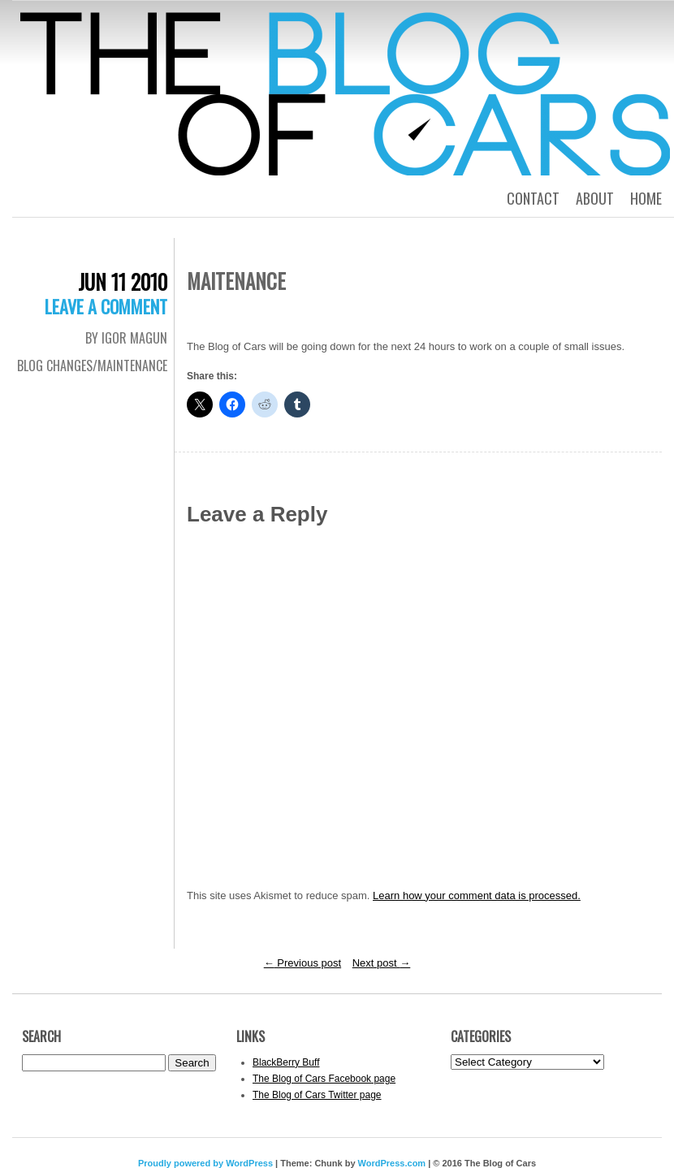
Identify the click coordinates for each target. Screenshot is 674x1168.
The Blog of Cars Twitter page (317, 1095)
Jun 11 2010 (122, 281)
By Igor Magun (126, 338)
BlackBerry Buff (286, 1062)
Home (646, 198)
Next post (381, 963)
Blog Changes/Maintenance (92, 365)
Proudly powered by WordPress (205, 1163)
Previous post (302, 963)
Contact (533, 198)
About (595, 198)
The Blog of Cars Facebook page (324, 1078)
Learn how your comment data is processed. (477, 895)
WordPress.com (392, 1163)
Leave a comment (106, 306)
